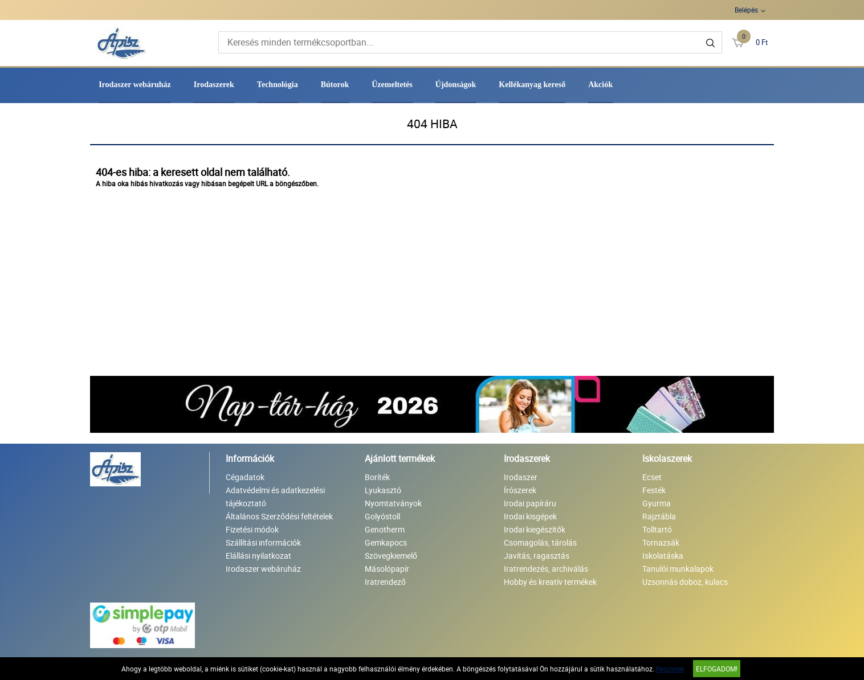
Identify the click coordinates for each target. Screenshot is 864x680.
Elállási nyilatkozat (258, 555)
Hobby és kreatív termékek (550, 581)
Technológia (277, 84)
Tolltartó (657, 529)
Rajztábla (659, 516)
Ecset (652, 477)
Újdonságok (455, 84)
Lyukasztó (383, 490)
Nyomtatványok (393, 503)
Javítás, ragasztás (536, 555)
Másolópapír (387, 568)
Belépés (746, 9)
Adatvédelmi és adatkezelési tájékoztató (275, 497)
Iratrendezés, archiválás (546, 568)
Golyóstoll (382, 516)
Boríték (377, 477)
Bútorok (335, 84)
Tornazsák (660, 542)
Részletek (670, 668)
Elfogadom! (716, 668)
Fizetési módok (252, 529)
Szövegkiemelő (391, 555)
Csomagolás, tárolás (540, 542)
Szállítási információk (263, 542)
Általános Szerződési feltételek (279, 516)
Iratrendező (385, 581)
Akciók (600, 84)
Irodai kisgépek (530, 516)
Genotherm (385, 529)
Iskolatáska (662, 555)
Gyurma (656, 503)
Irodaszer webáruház (135, 84)
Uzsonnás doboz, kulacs (685, 581)
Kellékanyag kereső (532, 84)
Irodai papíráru (530, 503)
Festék (654, 490)
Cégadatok (245, 477)
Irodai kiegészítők (534, 529)
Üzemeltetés (392, 84)
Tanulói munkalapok (678, 568)
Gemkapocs (386, 542)
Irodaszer (520, 477)
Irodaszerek (214, 84)
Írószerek (520, 490)
